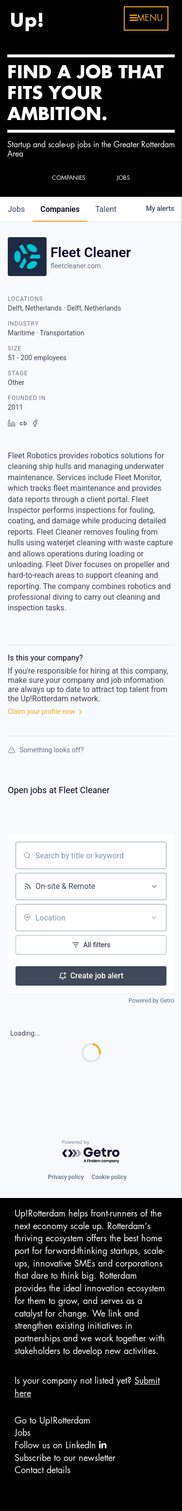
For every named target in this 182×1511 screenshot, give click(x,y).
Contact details (42, 1470)
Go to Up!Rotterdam (52, 1420)
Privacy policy (65, 1177)
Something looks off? (45, 750)
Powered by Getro (151, 1000)
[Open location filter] (154, 917)
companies (60, 209)
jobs (16, 209)
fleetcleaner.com (75, 266)
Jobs (23, 1432)
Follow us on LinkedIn (60, 1445)
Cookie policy (109, 1177)
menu (146, 18)
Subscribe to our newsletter (65, 1458)
